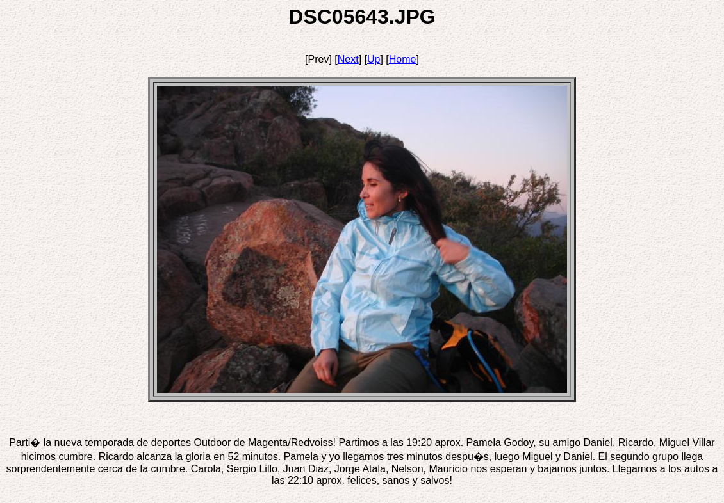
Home (402, 59)
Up (373, 59)
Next (348, 59)
